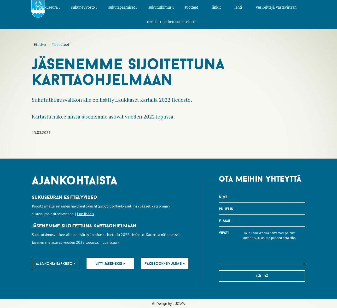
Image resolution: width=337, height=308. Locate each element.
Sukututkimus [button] (161, 7)
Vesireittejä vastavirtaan (276, 7)
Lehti (238, 7)
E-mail (225, 221)
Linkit (216, 7)
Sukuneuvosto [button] (84, 7)
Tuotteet (191, 7)
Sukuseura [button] (50, 7)
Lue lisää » (85, 213)
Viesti (224, 233)
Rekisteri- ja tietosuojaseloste (171, 21)
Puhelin (226, 209)
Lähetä (262, 276)
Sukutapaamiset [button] (123, 7)
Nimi (223, 197)
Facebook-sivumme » (165, 263)
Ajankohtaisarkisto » (55, 263)
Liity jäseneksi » (110, 263)
